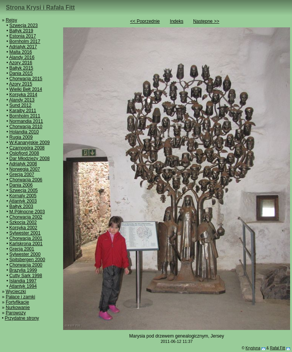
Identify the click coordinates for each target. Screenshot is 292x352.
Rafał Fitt (277, 348)
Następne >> (206, 21)
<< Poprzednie (145, 21)
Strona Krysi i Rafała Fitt (40, 7)
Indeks (176, 21)
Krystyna (253, 348)
